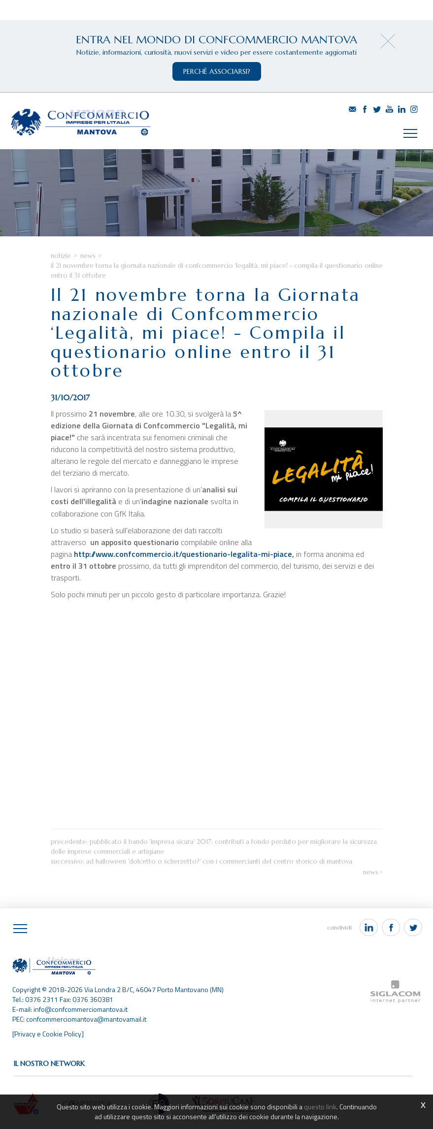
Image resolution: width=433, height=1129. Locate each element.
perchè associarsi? (216, 71)
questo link (320, 1106)
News (88, 256)
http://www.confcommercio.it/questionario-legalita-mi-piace (183, 554)
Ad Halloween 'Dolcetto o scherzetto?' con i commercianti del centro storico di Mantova (219, 861)
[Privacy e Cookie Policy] (48, 1034)
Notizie (61, 256)
